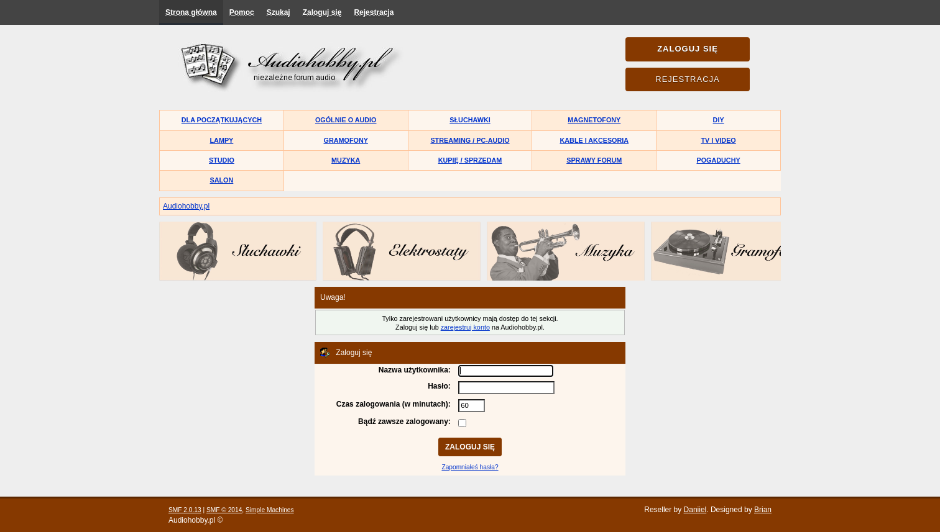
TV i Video (718, 140)
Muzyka (345, 160)
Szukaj (278, 12)
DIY (718, 120)
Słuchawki (469, 120)
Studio (221, 160)
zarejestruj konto (465, 327)
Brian (763, 509)
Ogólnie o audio (346, 120)
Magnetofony (594, 120)
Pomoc (241, 12)
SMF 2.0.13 (184, 510)
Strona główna (191, 12)
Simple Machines (270, 510)
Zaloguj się (322, 12)
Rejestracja (374, 12)
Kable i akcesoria (594, 140)
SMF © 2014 (224, 510)
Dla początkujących (222, 120)
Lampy (222, 140)
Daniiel (695, 509)
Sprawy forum (594, 160)
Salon (222, 180)
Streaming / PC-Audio (469, 140)
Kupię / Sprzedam (470, 160)
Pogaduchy (718, 160)
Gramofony (346, 140)
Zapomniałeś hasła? (469, 467)
